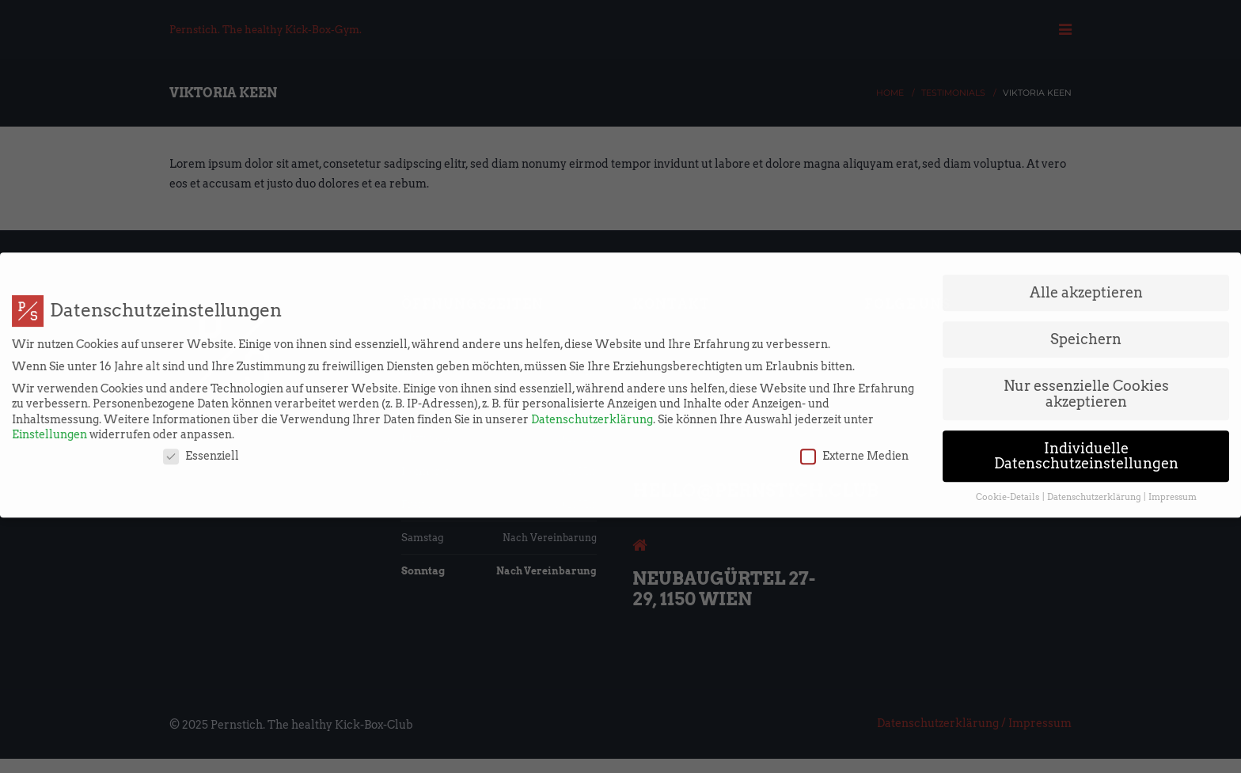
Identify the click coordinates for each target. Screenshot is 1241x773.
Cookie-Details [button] (1008, 490)
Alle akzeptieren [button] (1086, 285)
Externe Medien (854, 449)
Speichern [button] (1085, 332)
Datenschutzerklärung (592, 411)
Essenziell (201, 449)
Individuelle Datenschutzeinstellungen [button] (1086, 448)
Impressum (1172, 490)
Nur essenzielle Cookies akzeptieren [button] (1086, 386)
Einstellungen (49, 427)
